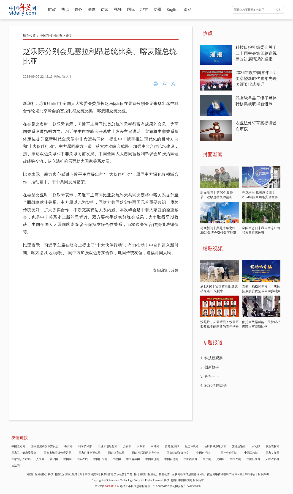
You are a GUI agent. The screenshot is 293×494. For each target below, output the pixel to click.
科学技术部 (85, 446)
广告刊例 (132, 474)
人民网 (40, 459)
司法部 (155, 446)
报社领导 (71, 474)
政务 (78, 9)
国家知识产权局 (21, 459)
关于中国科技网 (89, 474)
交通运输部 (239, 446)
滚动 (188, 9)
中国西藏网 (190, 459)
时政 (52, 9)
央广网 (207, 459)
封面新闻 (213, 154)
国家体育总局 (116, 452)
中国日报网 (100, 459)
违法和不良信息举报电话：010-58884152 (144, 486)
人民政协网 (272, 459)
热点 (65, 9)
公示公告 (119, 474)
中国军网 (235, 459)
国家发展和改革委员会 (44, 446)
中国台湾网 (171, 459)
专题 (157, 9)
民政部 (141, 446)
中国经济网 (152, 459)
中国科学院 (203, 452)
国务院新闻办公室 (178, 452)
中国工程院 (251, 452)
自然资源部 (172, 446)
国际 (131, 9)
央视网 (117, 459)
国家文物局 (272, 452)
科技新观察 (213, 358)
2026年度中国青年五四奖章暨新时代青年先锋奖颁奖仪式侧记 (257, 78)
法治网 (15, 465)
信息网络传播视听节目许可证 (225, 474)
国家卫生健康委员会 (23, 452)
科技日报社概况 (36, 474)
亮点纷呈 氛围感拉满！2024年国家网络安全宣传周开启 (260, 197)
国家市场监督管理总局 (57, 452)
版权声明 (263, 474)
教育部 (68, 446)
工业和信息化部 (107, 446)
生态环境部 (191, 446)
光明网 (220, 459)
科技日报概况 (56, 474)
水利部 (256, 446)
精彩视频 (213, 248)
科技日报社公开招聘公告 (155, 474)
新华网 (54, 459)
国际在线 (82, 459)
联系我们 (106, 474)
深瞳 (91, 9)
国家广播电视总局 (89, 452)
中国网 (67, 459)
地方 (144, 9)
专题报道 (213, 342)
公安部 (127, 446)
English (173, 9)
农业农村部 (272, 446)
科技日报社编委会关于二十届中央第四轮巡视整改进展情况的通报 (256, 53)
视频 (118, 9)
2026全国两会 (215, 385)
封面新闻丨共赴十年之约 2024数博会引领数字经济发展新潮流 (218, 232)
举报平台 (250, 474)
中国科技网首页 (51, 35)
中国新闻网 (253, 459)
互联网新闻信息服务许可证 (188, 474)
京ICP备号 (107, 486)
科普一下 (211, 376)
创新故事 (211, 367)
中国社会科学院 (227, 452)
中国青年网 (133, 459)
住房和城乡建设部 (215, 446)
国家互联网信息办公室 (146, 452)
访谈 (105, 9)
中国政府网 (18, 446)
